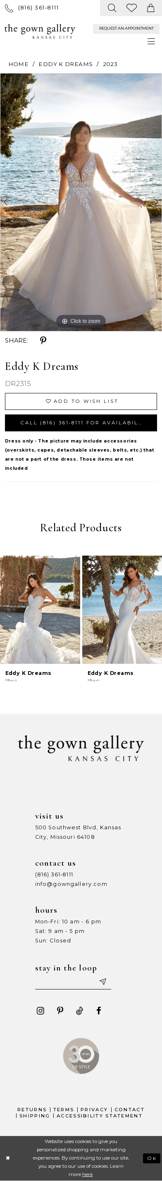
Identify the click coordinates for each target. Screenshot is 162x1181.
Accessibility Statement (100, 1116)
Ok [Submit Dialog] (152, 1158)
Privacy (94, 1109)
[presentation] (40, 610)
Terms (63, 1109)
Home (18, 64)
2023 (110, 64)
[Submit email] (102, 982)
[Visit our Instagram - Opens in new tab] (40, 1011)
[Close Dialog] (8, 1158)
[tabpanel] (81, 202)
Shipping (34, 1116)
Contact (129, 1109)
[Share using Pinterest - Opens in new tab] (43, 341)
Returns (32, 1109)
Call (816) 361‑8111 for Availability (85, 423)
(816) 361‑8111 (54, 874)
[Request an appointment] (126, 29)
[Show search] (111, 8)
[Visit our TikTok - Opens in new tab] (79, 1011)
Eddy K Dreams (65, 64)
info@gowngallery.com (71, 884)
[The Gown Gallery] (40, 31)
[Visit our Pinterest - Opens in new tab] (60, 1011)
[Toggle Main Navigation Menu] (151, 42)
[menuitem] (32, 8)
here (87, 1174)
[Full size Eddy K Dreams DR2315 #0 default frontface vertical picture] (81, 202)
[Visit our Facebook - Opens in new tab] (99, 1011)
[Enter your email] (73, 982)
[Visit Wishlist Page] (132, 8)
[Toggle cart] (151, 8)
